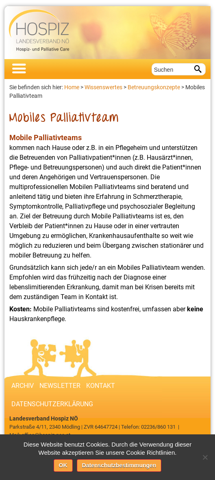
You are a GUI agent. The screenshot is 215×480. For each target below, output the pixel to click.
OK (63, 465)
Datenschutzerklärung (52, 404)
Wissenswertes (103, 87)
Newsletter (59, 386)
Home (71, 87)
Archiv (22, 386)
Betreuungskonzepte (154, 87)
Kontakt (100, 386)
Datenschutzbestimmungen (119, 465)
